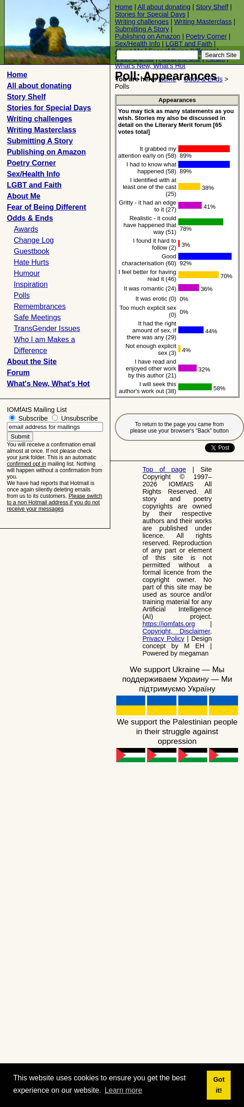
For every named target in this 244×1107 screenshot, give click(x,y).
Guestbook (31, 251)
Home (123, 7)
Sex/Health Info (137, 43)
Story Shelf (212, 7)
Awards (26, 229)
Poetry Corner (206, 36)
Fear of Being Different (46, 207)
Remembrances (40, 306)
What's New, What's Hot (150, 65)
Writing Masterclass (203, 21)
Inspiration (31, 284)
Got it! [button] (219, 1085)
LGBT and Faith (188, 43)
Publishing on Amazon (147, 36)
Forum (18, 373)
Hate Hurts (31, 262)
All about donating (163, 7)
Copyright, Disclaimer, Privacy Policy (177, 635)
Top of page (164, 469)
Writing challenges (142, 21)
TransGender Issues (47, 328)
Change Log (34, 240)
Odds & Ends (30, 218)
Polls (22, 295)
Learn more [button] (123, 1090)
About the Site (32, 361)
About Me (23, 196)
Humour (27, 273)
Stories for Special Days (150, 14)
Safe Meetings (37, 317)
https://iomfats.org (168, 624)
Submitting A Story (142, 29)
